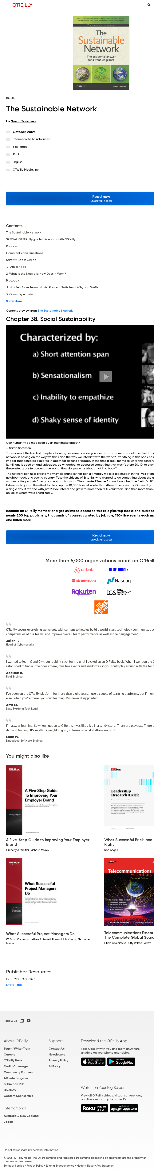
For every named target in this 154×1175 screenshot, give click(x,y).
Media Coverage (16, 1066)
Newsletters (57, 1054)
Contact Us (57, 1049)
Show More (14, 301)
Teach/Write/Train (17, 1049)
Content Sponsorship (19, 1096)
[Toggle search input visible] (149, 5)
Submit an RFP (14, 1084)
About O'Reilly (16, 1041)
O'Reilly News (13, 1060)
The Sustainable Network (55, 310)
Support (56, 1041)
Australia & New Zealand (21, 1116)
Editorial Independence (59, 1165)
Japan (8, 1122)
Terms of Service (14, 1165)
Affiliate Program (16, 1078)
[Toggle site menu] (5, 5)
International (15, 1108)
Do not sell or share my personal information (31, 1150)
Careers (9, 1054)
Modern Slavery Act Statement (95, 1165)
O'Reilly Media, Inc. (26, 169)
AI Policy (55, 1066)
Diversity (10, 1090)
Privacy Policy (58, 1060)
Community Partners (18, 1072)
